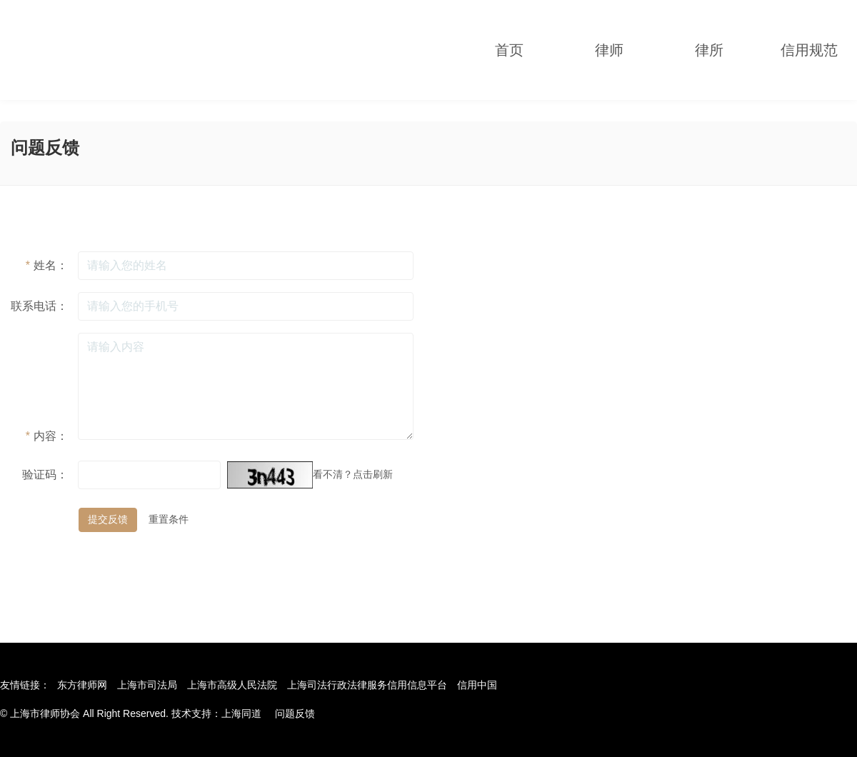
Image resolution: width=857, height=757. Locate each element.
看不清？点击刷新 (353, 474)
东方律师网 (82, 685)
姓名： (47, 265)
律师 (609, 50)
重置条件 (169, 519)
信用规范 (809, 50)
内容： (47, 436)
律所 (709, 50)
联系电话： (39, 306)
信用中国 (477, 685)
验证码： (45, 474)
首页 (509, 50)
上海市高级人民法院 (232, 685)
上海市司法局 (147, 685)
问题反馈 (295, 713)
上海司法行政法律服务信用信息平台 (367, 685)
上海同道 (241, 713)
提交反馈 (108, 519)
